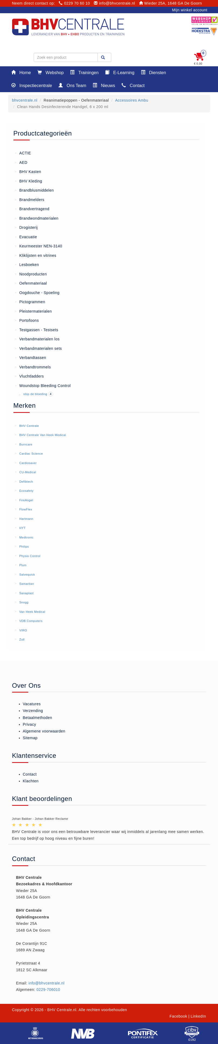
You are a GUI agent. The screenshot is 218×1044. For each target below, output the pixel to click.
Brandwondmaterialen (37, 218)
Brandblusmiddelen (34, 190)
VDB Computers (30, 621)
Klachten (31, 781)
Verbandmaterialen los (37, 339)
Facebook (178, 1016)
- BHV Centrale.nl (60, 1010)
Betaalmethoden (37, 717)
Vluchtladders (29, 376)
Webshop (50, 72)
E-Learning (119, 72)
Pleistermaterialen (33, 311)
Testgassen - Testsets (36, 330)
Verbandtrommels (33, 367)
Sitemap (30, 738)
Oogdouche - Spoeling (37, 292)
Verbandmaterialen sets (38, 348)
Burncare (25, 444)
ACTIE (23, 153)
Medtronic (26, 537)
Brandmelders (29, 199)
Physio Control (29, 556)
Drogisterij (26, 227)
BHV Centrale (29, 425)
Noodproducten (31, 274)
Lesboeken (27, 264)
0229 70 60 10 (74, 3)
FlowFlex (25, 509)
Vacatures (32, 704)
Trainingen (84, 72)
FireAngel (26, 500)
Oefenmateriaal (31, 283)
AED (21, 162)
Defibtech (26, 481)
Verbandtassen (30, 357)
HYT (22, 528)
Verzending (33, 710)
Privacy (29, 724)
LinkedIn (198, 1016)
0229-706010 (48, 989)
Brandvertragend (32, 209)
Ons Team (72, 85)
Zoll (22, 639)
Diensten (153, 72)
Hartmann (26, 518)
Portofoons (27, 320)
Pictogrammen (30, 302)
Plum (22, 565)
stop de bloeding (35, 394)
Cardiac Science (31, 453)
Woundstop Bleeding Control (43, 385)
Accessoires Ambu (131, 100)
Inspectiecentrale (31, 85)
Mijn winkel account (189, 10)
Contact (133, 85)
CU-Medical (27, 472)
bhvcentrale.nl (24, 100)
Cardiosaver (28, 463)
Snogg (23, 602)
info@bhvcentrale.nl (114, 3)
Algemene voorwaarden (44, 731)
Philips (24, 546)
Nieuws (104, 85)
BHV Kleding (28, 181)
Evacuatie (26, 237)
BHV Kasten (28, 171)
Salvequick (27, 574)
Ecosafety (26, 490)
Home (21, 72)
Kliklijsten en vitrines (36, 255)
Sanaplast (26, 593)
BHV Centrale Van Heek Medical (42, 435)
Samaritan (26, 583)
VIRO (23, 630)
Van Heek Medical (32, 611)
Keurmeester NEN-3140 (38, 246)
